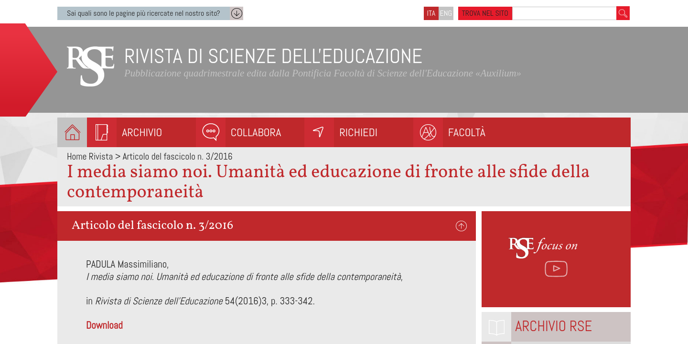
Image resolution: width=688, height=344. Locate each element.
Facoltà (466, 132)
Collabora (256, 132)
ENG (446, 13)
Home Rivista (90, 156)
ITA (431, 13)
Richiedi (358, 132)
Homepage (72, 132)
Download (104, 325)
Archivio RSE (553, 326)
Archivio (142, 132)
